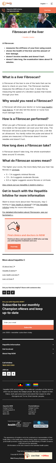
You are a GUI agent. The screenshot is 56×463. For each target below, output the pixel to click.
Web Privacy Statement (18, 458)
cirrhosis (15, 170)
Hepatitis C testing (28, 37)
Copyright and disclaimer (37, 458)
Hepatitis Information (28, 345)
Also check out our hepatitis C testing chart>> (23, 185)
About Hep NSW (28, 354)
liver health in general (21, 204)
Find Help (47, 10)
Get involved (28, 349)
